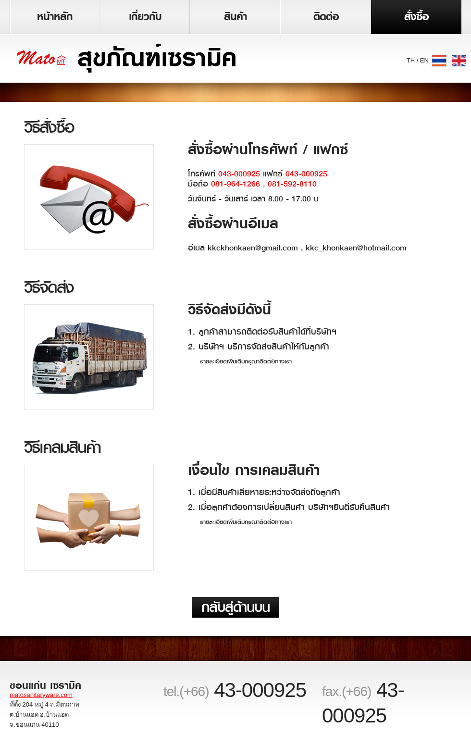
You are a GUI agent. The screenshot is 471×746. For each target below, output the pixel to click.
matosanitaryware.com (41, 694)
